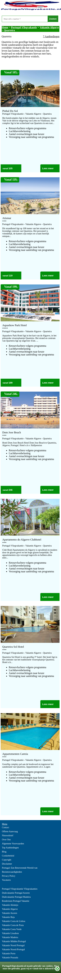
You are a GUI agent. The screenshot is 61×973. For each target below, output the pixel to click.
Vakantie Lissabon (10, 933)
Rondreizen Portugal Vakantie (15, 901)
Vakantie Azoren (9, 913)
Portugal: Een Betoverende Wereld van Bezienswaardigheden (19, 870)
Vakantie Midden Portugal (14, 941)
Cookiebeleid (8, 856)
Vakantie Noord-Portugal (13, 949)
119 (10, 275)
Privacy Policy (8, 876)
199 (10, 382)
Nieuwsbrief (7, 835)
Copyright (6, 860)
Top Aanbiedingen (10, 847)
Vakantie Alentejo (10, 905)
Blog (4, 851)
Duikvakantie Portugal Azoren (16, 893)
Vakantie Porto (8, 953)
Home (5, 27)
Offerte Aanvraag (10, 831)
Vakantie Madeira (10, 937)
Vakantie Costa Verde (11, 929)
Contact (5, 827)
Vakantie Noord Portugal (13, 945)
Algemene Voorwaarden (13, 843)
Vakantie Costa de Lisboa (13, 921)
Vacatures (6, 880)
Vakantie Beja (8, 917)
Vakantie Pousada (10, 957)
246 (10, 490)
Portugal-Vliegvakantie (24, 27)
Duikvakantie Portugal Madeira (16, 897)
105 (10, 168)
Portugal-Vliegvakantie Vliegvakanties (19, 889)
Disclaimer (7, 864)
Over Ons (6, 839)
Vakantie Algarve (49, 27)
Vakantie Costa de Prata (13, 925)
